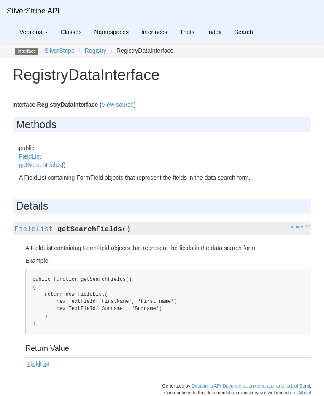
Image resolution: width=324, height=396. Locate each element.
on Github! (300, 392)
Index (214, 32)
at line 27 (300, 226)
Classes (71, 32)
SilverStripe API (33, 11)
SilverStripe (59, 50)
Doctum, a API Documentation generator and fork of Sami (251, 385)
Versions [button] (33, 32)
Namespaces (111, 32)
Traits (187, 32)
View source (118, 104)
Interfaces (154, 32)
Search (243, 32)
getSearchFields (40, 165)
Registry (95, 50)
